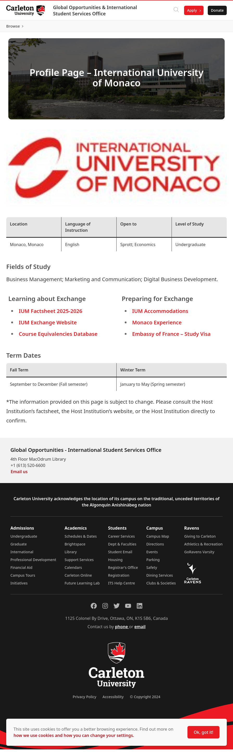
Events (152, 554)
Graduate (18, 546)
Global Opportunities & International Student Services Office (97, 10)
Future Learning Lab (82, 585)
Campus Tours (22, 577)
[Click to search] (174, 10)
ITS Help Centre (121, 585)
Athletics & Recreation (203, 546)
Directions (155, 546)
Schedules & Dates (81, 538)
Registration (118, 577)
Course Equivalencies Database (58, 336)
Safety (151, 570)
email (140, 629)
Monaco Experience (157, 324)
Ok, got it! (203, 732)
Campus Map (157, 538)
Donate (215, 10)
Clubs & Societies (161, 585)
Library (71, 554)
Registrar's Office (123, 570)
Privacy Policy (84, 699)
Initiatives (19, 585)
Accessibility (113, 699)
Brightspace (75, 546)
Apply (190, 10)
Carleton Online (78, 577)
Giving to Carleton (200, 538)
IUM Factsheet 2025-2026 (50, 313)
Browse (215, 27)
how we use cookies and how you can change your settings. (74, 735)
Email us (19, 474)
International (21, 554)
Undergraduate (23, 538)
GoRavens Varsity (199, 554)
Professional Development (33, 562)
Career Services (121, 538)
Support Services (79, 562)
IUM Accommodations (160, 313)
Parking (153, 562)
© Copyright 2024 (145, 699)
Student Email (120, 554)
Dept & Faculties (122, 546)
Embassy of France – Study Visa (171, 336)
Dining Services (159, 577)
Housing (115, 562)
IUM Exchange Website (48, 324)
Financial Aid (21, 570)
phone (122, 629)
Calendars (73, 570)
